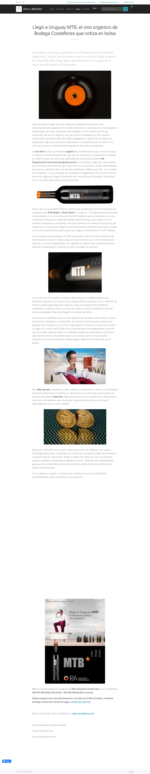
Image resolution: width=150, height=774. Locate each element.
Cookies (131, 772)
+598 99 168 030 (129, 2)
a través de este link (80, 701)
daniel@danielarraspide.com (109, 2)
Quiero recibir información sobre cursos (82, 2)
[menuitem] (57, 9)
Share (6, 761)
